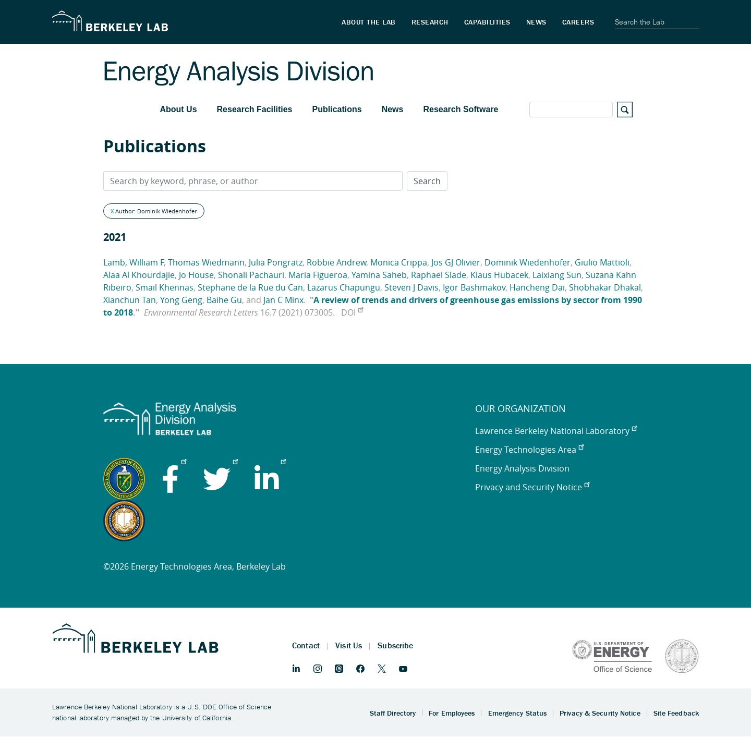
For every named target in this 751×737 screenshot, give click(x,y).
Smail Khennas (164, 287)
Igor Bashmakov (474, 287)
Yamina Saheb (379, 275)
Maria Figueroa (317, 275)
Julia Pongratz (275, 262)
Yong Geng (181, 300)
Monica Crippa (398, 262)
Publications (337, 109)
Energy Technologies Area (529, 449)
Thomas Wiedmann (206, 262)
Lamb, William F (133, 262)
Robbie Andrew (336, 262)
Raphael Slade (438, 275)
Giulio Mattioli (602, 262)
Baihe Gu (224, 300)
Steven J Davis (411, 287)
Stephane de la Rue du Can (250, 287)
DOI (352, 312)
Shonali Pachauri (251, 275)
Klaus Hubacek (499, 275)
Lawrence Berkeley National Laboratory (556, 431)
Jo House (196, 275)
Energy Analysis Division (522, 468)
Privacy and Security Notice (532, 487)
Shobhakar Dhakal (605, 287)
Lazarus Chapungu (343, 287)
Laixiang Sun (557, 275)
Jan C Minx (283, 300)
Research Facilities (255, 109)
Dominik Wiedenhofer (527, 262)
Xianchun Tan (129, 300)
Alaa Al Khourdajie (139, 275)
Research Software (460, 109)
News (393, 109)
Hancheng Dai (537, 287)
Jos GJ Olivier (455, 262)
